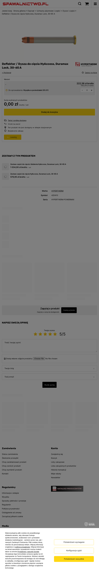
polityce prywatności (22, 547)
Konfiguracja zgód (74, 550)
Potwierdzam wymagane (74, 542)
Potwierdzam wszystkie (74, 559)
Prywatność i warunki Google (28, 552)
